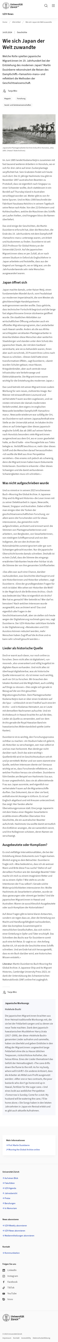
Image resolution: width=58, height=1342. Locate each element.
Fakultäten (10, 1183)
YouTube (9, 1293)
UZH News (7, 14)
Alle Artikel (16, 22)
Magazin (7, 98)
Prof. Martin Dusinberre (19, 1145)
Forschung (21, 98)
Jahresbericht (11, 1193)
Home (4, 22)
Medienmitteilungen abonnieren (19, 1235)
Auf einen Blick (11, 1178)
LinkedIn (9, 1270)
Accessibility (26, 1338)
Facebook (9, 1282)
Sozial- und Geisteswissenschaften (17, 105)
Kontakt (16, 1338)
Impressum (6, 1338)
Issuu (7, 1299)
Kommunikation (12, 1253)
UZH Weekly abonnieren (16, 1225)
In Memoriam (11, 1208)
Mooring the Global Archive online (24, 1149)
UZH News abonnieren (15, 1230)
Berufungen (10, 1203)
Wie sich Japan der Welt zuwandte (39, 22)
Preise (7, 1198)
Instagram (10, 1276)
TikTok (8, 1287)
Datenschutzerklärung (41, 1338)
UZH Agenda (10, 1188)
